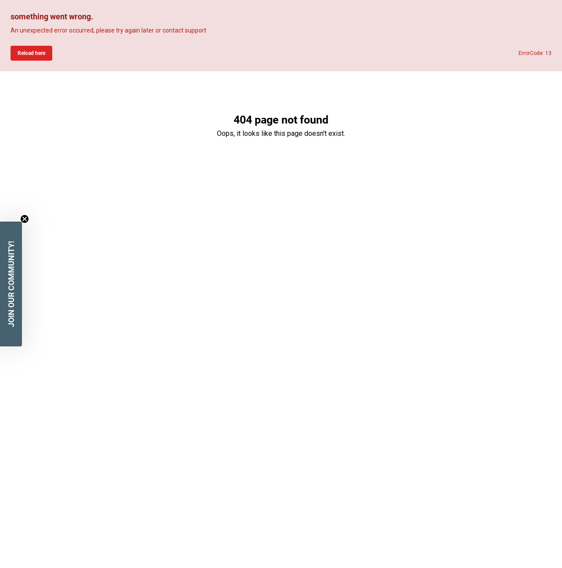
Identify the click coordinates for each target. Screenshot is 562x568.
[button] (11, 284)
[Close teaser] (24, 219)
